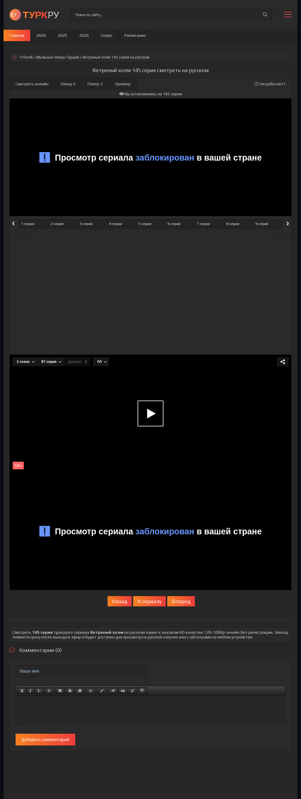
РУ (41, 14)
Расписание (135, 35)
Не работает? (270, 83)
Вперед (181, 601)
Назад (119, 601)
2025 (62, 35)
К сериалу (149, 601)
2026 (84, 35)
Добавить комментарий (45, 739)
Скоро (106, 35)
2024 (41, 35)
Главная (16, 35)
